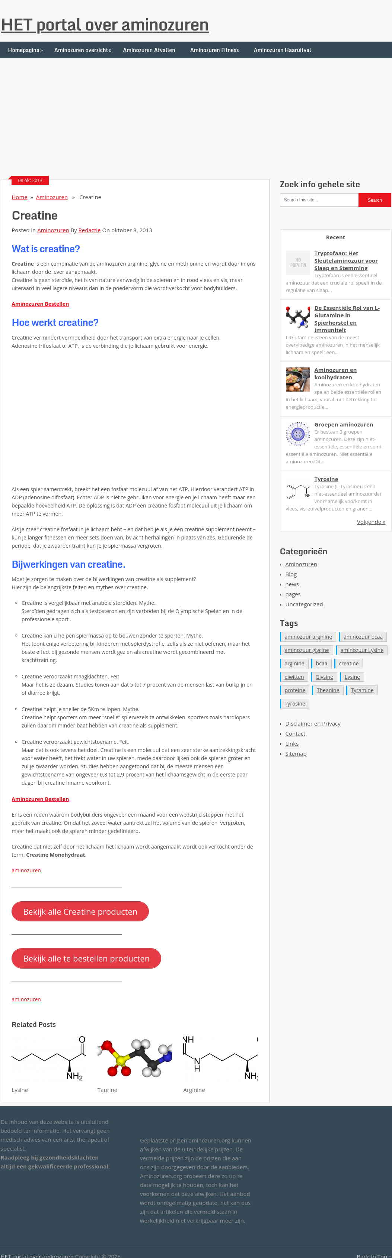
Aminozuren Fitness (214, 50)
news (292, 584)
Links (292, 743)
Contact (296, 733)
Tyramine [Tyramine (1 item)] (362, 690)
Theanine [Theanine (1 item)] (328, 690)
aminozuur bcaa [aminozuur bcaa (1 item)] (363, 636)
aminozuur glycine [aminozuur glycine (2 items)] (307, 650)
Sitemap (296, 753)
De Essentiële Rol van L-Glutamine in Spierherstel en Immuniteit (347, 319)
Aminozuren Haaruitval (282, 50)
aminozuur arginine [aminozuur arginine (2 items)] (308, 636)
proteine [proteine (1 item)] (295, 690)
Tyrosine (326, 479)
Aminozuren (52, 197)
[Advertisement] (196, 110)
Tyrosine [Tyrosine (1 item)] (295, 703)
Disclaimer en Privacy (313, 723)
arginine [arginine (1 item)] (295, 663)
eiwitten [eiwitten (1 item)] (294, 676)
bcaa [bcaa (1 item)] (322, 663)
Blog (291, 574)
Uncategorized (304, 604)
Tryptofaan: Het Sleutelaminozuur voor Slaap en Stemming (346, 260)
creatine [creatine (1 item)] (349, 663)
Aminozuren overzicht (83, 50)
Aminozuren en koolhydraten (336, 373)
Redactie (90, 230)
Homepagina (26, 50)
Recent (335, 237)
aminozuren (26, 870)
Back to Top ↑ (374, 1251)
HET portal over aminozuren (105, 24)
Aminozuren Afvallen (149, 50)
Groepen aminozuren (344, 424)
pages (293, 594)
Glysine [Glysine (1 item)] (324, 676)
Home (19, 197)
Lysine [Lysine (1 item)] (352, 676)
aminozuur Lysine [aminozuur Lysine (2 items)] (362, 650)
